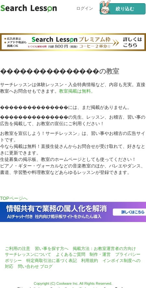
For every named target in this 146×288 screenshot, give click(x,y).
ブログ (46, 266)
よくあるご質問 (70, 254)
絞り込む (117, 8)
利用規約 (89, 260)
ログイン (84, 7)
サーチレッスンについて (28, 254)
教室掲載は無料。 (77, 91)
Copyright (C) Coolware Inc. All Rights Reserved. (73, 283)
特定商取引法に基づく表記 (51, 260)
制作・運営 (100, 254)
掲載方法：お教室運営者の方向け (104, 248)
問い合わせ (28, 266)
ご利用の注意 (17, 248)
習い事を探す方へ (51, 248)
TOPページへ (14, 198)
